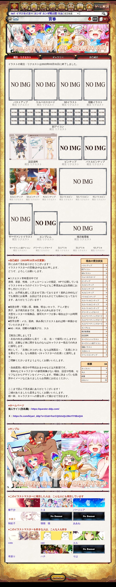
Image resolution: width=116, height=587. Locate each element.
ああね (76, 523)
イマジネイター (24, 13)
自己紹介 (93, 57)
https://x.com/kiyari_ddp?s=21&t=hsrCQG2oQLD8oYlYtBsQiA (48, 416)
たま (43, 509)
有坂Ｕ (11, 556)
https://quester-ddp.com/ (45, 409)
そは (75, 556)
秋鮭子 (11, 523)
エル (75, 542)
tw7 (13, 13)
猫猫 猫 (45, 523)
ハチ (43, 556)
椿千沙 (11, 509)
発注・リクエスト (22, 57)
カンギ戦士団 (49, 13)
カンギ (37, 13)
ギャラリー (58, 57)
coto (10, 542)
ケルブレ (63, 13)
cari (42, 542)
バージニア (79, 509)
